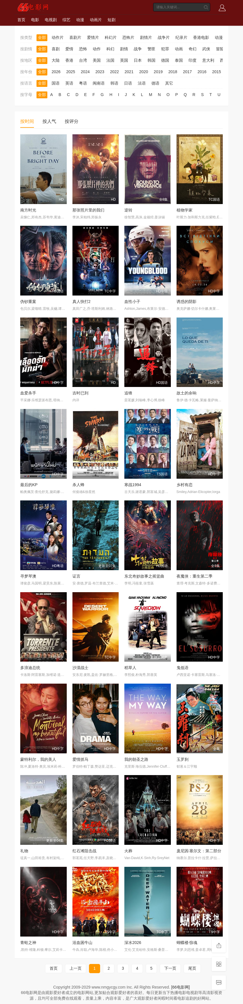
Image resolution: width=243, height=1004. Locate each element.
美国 (97, 60)
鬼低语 (183, 667)
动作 (97, 49)
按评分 (71, 121)
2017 (187, 71)
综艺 (66, 19)
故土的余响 (187, 393)
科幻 (110, 49)
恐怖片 (128, 37)
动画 (179, 49)
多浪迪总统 (30, 667)
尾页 (192, 968)
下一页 (170, 968)
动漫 (80, 19)
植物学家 (185, 210)
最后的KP (29, 484)
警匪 (151, 49)
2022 (114, 71)
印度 (193, 60)
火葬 (128, 851)
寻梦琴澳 (28, 576)
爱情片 (93, 37)
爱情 (69, 49)
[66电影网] (180, 987)
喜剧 (56, 49)
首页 (21, 19)
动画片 (96, 19)
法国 (110, 60)
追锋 (128, 393)
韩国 (151, 60)
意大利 (208, 60)
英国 (124, 60)
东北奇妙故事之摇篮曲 (144, 576)
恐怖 (83, 49)
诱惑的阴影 (187, 301)
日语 (128, 83)
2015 (216, 71)
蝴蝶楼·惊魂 (187, 942)
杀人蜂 (78, 484)
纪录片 (181, 37)
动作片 (58, 37)
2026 (56, 71)
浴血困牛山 (82, 942)
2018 (172, 71)
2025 (70, 71)
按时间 (27, 121)
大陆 (56, 60)
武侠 (206, 49)
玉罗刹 (183, 759)
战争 (138, 49)
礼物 (24, 851)
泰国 (179, 60)
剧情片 (146, 37)
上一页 (76, 968)
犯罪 (165, 49)
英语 (69, 83)
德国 (165, 60)
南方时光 (28, 210)
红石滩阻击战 (84, 851)
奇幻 (193, 49)
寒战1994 (132, 484)
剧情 (124, 49)
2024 (85, 71)
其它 (169, 83)
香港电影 (201, 37)
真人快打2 (81, 301)
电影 (35, 19)
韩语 (114, 83)
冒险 (220, 49)
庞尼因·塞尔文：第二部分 (199, 851)
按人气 (49, 121)
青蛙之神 (28, 942)
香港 (69, 60)
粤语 (83, 83)
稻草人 (130, 667)
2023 (99, 71)
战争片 (164, 37)
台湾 (83, 60)
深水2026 (132, 942)
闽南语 (99, 83)
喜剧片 (75, 37)
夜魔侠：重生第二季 (194, 576)
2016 (202, 71)
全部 (42, 37)
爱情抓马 (80, 759)
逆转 (128, 210)
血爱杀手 (28, 393)
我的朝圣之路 (136, 759)
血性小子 (132, 301)
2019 (158, 71)
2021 (129, 71)
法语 (142, 83)
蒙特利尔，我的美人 (38, 759)
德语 (155, 83)
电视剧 (51, 19)
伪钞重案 (28, 301)
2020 (143, 71)
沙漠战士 (80, 667)
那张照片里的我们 (88, 210)
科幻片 (111, 37)
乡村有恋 (185, 484)
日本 (138, 60)
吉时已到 (80, 393)
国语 (56, 83)
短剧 (112, 19)
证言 (76, 576)
